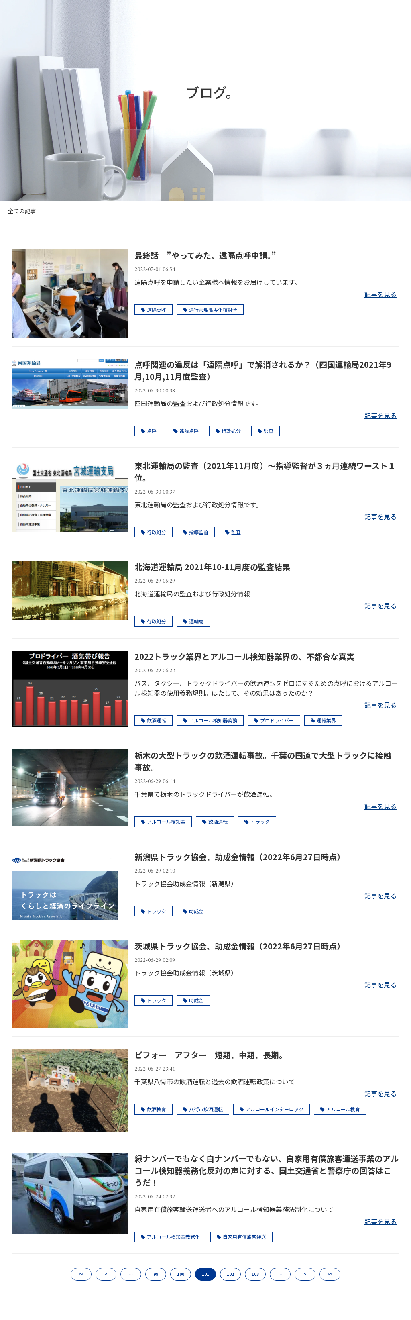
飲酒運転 (153, 720)
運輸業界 (323, 720)
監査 (265, 430)
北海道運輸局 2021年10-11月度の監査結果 (212, 567)
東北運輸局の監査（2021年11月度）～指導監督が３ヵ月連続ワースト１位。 (265, 472)
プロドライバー (274, 720)
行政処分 (228, 430)
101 (205, 1274)
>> (330, 1274)
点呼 (149, 430)
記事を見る (380, 294)
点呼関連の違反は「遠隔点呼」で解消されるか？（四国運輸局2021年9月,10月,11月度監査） (262, 370)
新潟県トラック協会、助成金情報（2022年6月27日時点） (239, 857)
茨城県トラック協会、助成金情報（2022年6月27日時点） (239, 946)
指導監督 (195, 531)
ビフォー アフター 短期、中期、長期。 (210, 1055)
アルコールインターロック (271, 1109)
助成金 (193, 911)
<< (81, 1274)
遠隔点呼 (153, 309)
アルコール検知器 (163, 821)
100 (180, 1274)
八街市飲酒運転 (203, 1109)
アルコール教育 (340, 1109)
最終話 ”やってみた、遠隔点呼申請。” (205, 255)
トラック (257, 821)
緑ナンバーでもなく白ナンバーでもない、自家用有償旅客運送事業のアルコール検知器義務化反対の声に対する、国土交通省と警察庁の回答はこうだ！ (266, 1170)
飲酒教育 (153, 1109)
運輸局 (193, 621)
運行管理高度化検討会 (210, 309)
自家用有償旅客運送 (241, 1236)
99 (155, 1274)
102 (230, 1274)
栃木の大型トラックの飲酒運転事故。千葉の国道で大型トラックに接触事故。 (262, 761)
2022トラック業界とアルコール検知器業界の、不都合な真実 (244, 656)
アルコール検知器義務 (210, 720)
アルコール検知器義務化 (170, 1236)
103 (255, 1274)
